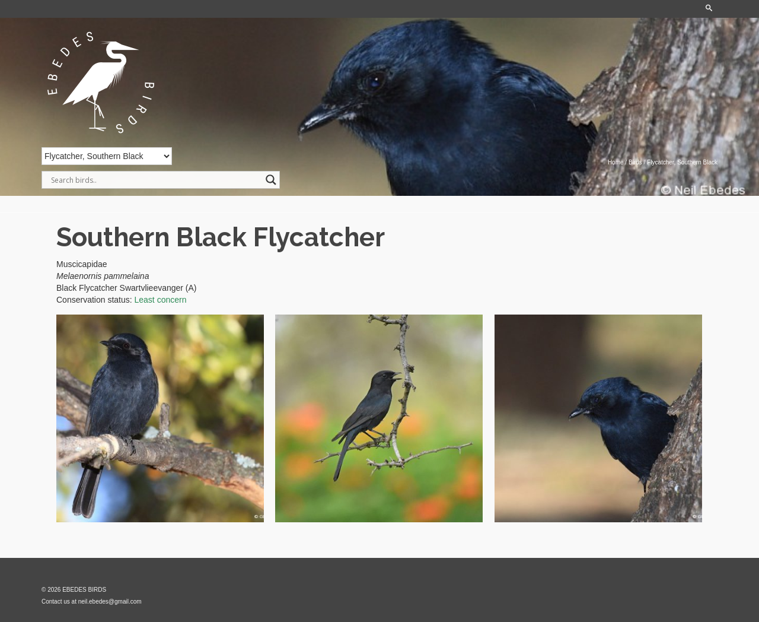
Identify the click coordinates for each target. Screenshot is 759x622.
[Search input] (155, 180)
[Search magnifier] (271, 180)
